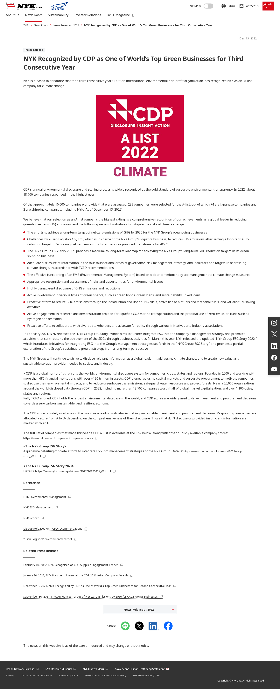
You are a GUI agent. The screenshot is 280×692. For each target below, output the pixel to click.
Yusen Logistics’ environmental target (53, 540)
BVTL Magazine (118, 14)
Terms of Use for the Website (38, 678)
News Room (33, 14)
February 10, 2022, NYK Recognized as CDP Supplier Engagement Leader (78, 566)
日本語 (222, 4)
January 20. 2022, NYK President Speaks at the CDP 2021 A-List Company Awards (84, 577)
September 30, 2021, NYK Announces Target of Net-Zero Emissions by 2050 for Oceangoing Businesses (101, 598)
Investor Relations (87, 14)
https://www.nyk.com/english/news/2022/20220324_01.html (81, 471)
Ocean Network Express (21, 672)
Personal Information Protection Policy (111, 678)
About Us (12, 14)
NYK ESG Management (42, 508)
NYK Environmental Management (50, 497)
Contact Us (242, 4)
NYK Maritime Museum (63, 672)
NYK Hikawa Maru (101, 672)
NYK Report (34, 519)
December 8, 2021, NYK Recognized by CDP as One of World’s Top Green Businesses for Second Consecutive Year (108, 587)
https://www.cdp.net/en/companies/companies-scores (65, 438)
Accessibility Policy (72, 678)
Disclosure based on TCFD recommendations (58, 529)
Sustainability (58, 14)
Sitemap (10, 678)
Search (265, 4)
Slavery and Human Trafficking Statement (150, 672)
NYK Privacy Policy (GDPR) (154, 678)
